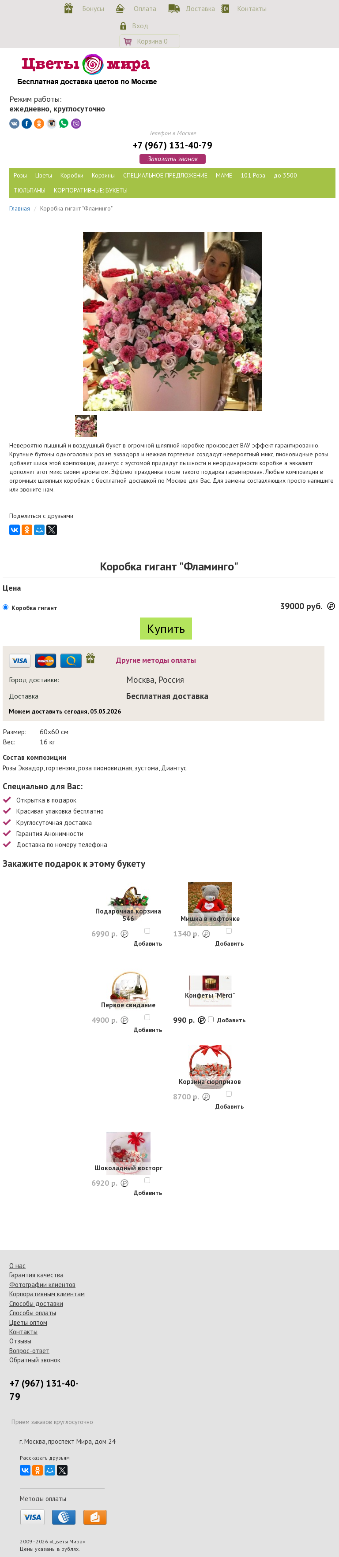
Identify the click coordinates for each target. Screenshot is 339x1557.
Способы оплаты (32, 1313)
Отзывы (20, 1341)
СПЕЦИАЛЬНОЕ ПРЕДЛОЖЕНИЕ (165, 175)
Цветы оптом (28, 1322)
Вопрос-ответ (29, 1350)
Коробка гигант (34, 608)
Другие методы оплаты (156, 660)
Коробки (71, 175)
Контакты (250, 8)
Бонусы (93, 8)
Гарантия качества (36, 1275)
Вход (140, 25)
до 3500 (285, 175)
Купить (166, 628)
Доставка (198, 8)
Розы (20, 175)
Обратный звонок (34, 1360)
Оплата (145, 8)
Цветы (43, 175)
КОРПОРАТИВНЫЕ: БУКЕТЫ (91, 190)
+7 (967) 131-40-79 (172, 145)
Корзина (152, 41)
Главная (19, 208)
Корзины (103, 175)
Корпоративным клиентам (47, 1294)
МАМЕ (224, 175)
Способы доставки (36, 1303)
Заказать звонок (172, 158)
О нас (17, 1265)
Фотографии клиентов (42, 1284)
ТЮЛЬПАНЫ (29, 190)
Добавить (148, 943)
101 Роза (253, 175)
